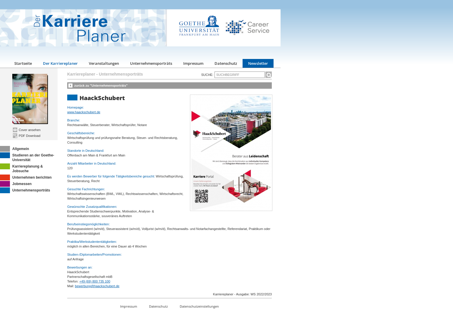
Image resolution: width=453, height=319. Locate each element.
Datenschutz (226, 63)
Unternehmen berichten (26, 177)
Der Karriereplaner (60, 63)
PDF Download (26, 135)
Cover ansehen (27, 130)
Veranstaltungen (104, 63)
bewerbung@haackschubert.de (97, 286)
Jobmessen (16, 184)
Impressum (193, 63)
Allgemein (14, 149)
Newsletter (258, 63)
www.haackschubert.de (83, 112)
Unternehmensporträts (151, 63)
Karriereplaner (81, 74)
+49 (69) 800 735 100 (94, 281)
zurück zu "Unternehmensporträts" (101, 85)
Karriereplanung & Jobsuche (21, 168)
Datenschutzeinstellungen (199, 306)
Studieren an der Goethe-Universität (27, 157)
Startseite (23, 63)
